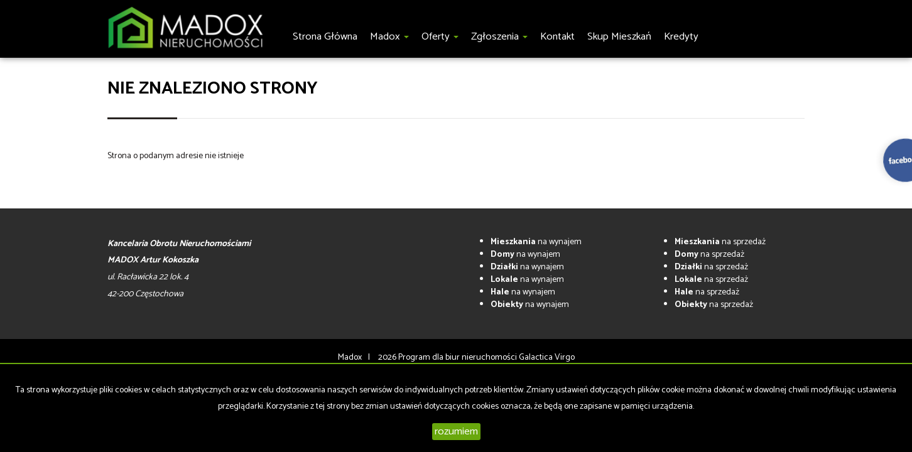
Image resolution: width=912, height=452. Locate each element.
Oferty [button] (440, 36)
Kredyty (681, 36)
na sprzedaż (720, 242)
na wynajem (536, 242)
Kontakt (557, 36)
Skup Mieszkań (619, 36)
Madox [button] (389, 36)
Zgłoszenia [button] (499, 36)
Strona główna (325, 36)
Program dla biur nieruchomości (458, 357)
